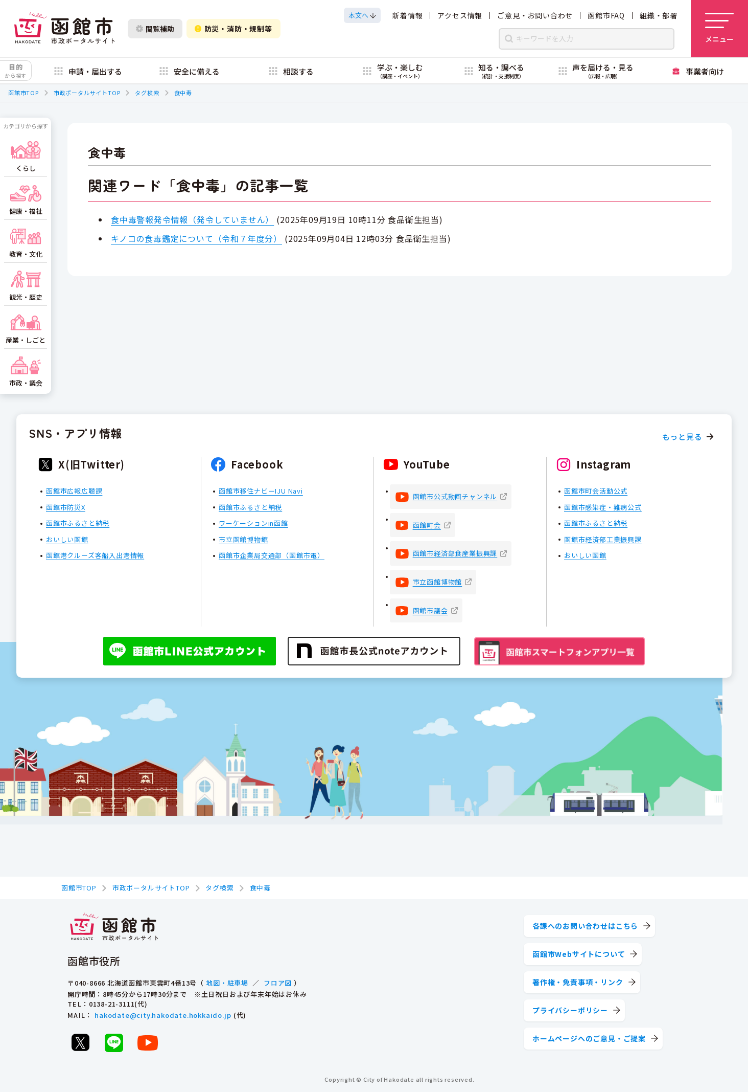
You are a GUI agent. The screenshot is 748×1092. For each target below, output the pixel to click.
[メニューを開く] (719, 28)
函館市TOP (23, 92)
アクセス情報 (459, 15)
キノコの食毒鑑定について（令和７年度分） (196, 238)
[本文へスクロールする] (362, 15)
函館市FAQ (606, 15)
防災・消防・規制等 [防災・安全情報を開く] (233, 29)
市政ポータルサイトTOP (87, 92)
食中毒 (183, 92)
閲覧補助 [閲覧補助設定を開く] (155, 29)
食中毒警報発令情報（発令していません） (192, 219)
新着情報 (407, 15)
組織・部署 (658, 15)
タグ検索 (147, 92)
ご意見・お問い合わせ (535, 15)
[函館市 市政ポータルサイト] (64, 28)
